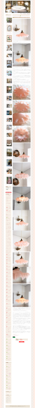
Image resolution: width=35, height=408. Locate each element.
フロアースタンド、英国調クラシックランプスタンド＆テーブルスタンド (9, 152)
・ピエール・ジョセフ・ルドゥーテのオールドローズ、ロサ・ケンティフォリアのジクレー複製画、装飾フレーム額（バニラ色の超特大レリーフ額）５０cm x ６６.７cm (8, 223)
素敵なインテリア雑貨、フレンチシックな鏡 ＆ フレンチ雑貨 (9, 27)
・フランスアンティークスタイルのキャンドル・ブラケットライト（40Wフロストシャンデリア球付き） (8, 364)
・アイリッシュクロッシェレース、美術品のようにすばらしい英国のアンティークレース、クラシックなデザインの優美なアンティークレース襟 (8, 238)
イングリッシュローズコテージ (8, 399)
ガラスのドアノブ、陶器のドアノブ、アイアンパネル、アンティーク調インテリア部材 (9, 80)
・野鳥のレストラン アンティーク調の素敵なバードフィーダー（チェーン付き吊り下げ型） (8, 258)
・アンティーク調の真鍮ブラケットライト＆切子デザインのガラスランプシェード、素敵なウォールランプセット (8, 290)
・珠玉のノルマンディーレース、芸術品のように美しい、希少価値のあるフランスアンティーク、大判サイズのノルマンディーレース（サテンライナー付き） (8, 332)
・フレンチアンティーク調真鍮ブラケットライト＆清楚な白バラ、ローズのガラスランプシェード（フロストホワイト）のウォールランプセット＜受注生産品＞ (8, 215)
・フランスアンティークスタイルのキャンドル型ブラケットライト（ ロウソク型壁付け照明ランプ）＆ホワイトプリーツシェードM (8, 383)
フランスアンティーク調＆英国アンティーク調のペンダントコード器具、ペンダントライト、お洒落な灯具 (9, 134)
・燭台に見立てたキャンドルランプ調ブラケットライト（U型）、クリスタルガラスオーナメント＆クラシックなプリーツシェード (8, 273)
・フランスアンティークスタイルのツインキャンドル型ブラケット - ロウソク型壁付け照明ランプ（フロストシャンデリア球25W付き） (8, 197)
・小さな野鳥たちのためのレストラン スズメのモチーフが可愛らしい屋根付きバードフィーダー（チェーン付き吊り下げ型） (8, 260)
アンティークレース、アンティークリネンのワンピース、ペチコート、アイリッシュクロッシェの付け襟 (9, 47)
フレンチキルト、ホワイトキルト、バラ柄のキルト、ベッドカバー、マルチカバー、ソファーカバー (9, 54)
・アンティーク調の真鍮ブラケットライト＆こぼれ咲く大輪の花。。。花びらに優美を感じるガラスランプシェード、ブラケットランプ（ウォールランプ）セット (8, 301)
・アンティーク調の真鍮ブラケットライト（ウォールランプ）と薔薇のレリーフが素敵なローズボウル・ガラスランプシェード (8, 343)
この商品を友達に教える (15, 335)
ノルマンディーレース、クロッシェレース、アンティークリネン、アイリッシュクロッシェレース (9, 63)
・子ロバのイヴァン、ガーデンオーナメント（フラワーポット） (8, 357)
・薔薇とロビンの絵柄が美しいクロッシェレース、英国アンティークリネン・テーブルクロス (8, 249)
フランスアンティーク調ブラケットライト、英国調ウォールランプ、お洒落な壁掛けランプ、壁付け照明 (9, 97)
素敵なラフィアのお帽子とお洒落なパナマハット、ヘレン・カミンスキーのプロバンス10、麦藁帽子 (9, 161)
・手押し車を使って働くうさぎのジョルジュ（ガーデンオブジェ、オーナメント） (8, 304)
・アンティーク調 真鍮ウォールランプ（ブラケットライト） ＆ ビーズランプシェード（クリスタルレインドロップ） (8, 340)
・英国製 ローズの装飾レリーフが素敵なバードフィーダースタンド (8, 218)
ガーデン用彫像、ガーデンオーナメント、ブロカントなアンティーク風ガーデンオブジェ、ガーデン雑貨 (9, 19)
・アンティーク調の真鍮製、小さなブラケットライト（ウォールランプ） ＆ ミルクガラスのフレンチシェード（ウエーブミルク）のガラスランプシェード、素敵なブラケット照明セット (8, 319)
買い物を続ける (14, 334)
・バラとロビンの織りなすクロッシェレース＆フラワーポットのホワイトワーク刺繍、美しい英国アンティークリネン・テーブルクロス (8, 245)
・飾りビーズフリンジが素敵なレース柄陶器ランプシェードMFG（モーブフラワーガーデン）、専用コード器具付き (8, 211)
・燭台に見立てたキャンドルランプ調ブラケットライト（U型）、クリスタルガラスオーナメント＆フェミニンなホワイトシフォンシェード (8, 270)
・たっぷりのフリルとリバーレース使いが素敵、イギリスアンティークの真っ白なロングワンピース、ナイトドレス (8, 359)
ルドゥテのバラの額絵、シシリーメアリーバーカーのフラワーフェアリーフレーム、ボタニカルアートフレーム (9, 37)
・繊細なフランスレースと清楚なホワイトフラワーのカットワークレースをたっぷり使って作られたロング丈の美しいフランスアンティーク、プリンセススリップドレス (8, 336)
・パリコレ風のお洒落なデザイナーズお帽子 (8, 195)
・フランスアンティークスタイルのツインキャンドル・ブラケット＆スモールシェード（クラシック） (8, 380)
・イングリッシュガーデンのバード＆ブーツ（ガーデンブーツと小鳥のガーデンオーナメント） (8, 264)
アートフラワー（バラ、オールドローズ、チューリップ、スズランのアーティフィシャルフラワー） (9, 72)
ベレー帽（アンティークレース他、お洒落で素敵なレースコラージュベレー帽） (9, 170)
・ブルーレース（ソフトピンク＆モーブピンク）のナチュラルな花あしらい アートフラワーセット (8, 203)
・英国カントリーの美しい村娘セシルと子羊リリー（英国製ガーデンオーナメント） (8, 220)
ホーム (13, 14)
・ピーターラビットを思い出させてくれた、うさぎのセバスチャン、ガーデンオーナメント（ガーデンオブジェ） (8, 255)
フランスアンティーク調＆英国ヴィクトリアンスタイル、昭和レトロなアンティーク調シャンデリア (9, 142)
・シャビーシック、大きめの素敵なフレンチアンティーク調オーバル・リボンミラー (8, 201)
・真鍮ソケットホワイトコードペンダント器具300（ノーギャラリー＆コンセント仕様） (8, 373)
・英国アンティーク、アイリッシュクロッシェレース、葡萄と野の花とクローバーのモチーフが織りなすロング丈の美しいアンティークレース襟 (8, 242)
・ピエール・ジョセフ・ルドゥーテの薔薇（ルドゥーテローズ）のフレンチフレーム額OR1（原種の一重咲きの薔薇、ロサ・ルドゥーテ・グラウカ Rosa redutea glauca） (8, 231)
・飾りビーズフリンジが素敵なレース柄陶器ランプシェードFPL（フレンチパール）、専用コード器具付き (8, 208)
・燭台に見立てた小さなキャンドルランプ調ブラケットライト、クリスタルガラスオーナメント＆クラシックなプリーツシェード (8, 283)
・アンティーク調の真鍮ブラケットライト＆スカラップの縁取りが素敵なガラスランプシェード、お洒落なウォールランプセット (8, 297)
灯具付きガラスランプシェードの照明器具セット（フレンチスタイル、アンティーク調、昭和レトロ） (9, 119)
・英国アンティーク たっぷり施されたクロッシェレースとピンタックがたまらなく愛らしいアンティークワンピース (8, 346)
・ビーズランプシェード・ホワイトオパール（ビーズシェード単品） (8, 206)
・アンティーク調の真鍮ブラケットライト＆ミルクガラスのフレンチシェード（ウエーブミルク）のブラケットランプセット (8, 293)
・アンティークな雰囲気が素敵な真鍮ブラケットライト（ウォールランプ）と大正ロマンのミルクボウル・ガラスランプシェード (8, 287)
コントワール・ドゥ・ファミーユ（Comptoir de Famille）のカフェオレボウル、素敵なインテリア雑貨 (9, 179)
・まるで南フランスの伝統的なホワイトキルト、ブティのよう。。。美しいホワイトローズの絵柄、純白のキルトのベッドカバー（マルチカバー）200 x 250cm (8, 252)
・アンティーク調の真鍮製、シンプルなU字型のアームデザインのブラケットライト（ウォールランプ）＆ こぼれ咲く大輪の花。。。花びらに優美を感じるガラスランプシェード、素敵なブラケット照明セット (8, 314)
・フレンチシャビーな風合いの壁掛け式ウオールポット (8, 306)
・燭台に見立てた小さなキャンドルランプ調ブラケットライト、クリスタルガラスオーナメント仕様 (8, 277)
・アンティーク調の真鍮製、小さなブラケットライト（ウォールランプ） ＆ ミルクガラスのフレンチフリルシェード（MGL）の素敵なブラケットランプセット (8, 328)
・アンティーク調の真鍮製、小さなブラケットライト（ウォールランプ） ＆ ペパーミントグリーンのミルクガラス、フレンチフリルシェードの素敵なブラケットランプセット (8, 324)
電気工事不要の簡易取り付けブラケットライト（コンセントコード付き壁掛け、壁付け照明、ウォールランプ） (9, 104)
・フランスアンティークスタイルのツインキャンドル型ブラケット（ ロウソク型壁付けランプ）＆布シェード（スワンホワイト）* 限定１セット (8, 354)
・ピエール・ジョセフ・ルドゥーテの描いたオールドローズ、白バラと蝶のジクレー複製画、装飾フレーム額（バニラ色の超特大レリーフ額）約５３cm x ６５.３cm (8, 227)
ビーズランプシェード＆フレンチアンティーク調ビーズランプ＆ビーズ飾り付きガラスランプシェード (9, 112)
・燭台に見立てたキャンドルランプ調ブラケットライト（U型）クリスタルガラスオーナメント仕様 (8, 267)
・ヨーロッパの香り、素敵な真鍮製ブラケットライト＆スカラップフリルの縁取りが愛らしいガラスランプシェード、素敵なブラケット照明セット (8, 350)
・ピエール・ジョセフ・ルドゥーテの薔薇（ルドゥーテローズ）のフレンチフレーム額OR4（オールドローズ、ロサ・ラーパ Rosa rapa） (8, 235)
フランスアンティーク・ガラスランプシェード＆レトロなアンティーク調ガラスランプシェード (9, 126)
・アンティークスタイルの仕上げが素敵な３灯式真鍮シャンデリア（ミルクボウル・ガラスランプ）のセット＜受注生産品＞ (8, 376)
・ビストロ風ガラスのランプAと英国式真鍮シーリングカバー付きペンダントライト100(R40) (8, 388)
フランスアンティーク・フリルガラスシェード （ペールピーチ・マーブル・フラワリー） (21, 15)
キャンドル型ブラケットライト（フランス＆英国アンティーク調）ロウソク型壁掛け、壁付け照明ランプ (9, 88)
